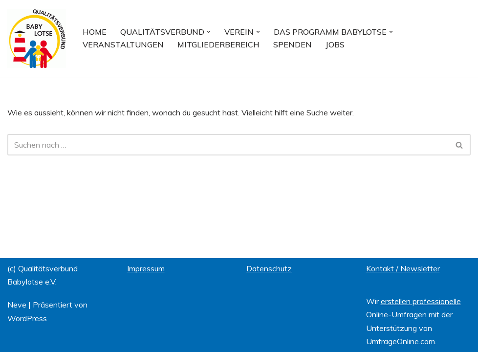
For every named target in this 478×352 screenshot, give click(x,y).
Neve (16, 304)
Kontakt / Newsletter (403, 268)
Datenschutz (269, 268)
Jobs (335, 44)
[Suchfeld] (228, 144)
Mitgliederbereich (218, 44)
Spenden (292, 44)
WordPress (27, 318)
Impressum (146, 268)
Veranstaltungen (123, 44)
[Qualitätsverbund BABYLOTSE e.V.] (36, 38)
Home (95, 32)
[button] (209, 32)
